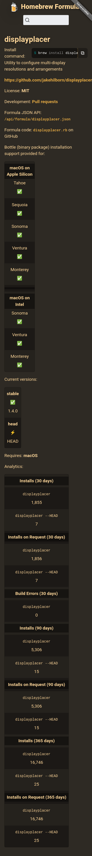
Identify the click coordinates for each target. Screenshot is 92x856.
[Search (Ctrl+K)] (46, 20)
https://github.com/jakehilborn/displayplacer (48, 80)
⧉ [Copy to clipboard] (82, 53)
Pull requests (45, 101)
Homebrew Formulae (52, 6)
